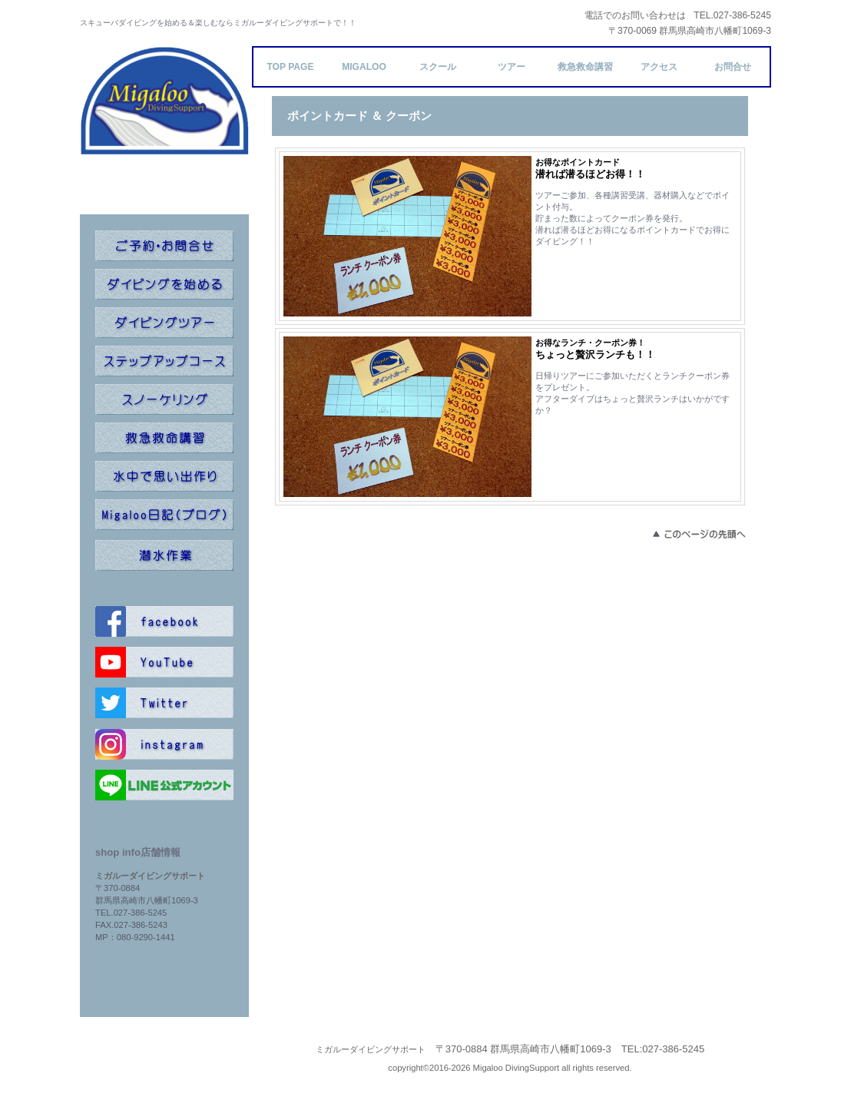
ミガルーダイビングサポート (164, 130)
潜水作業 (164, 555)
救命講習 (164, 437)
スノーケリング (164, 399)
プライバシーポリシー (164, 1049)
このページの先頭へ (698, 534)
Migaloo (364, 66)
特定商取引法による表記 (164, 1066)
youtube (164, 662)
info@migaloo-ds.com (164, 949)
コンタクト (164, 245)
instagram (164, 744)
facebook (164, 621)
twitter (164, 703)
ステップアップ (164, 361)
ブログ (164, 514)
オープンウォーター (164, 284)
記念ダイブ (164, 476)
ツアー (164, 322)
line (164, 785)
